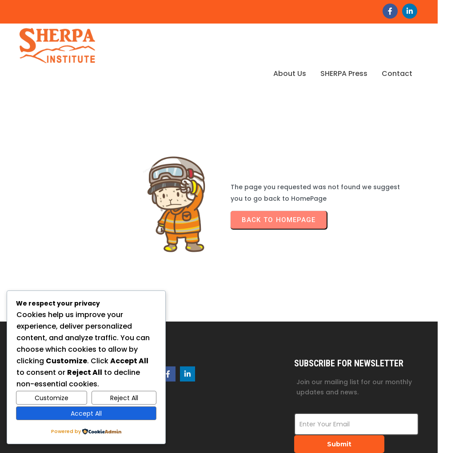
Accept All (86, 413)
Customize (51, 397)
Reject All (124, 397)
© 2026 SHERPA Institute (394, 434)
